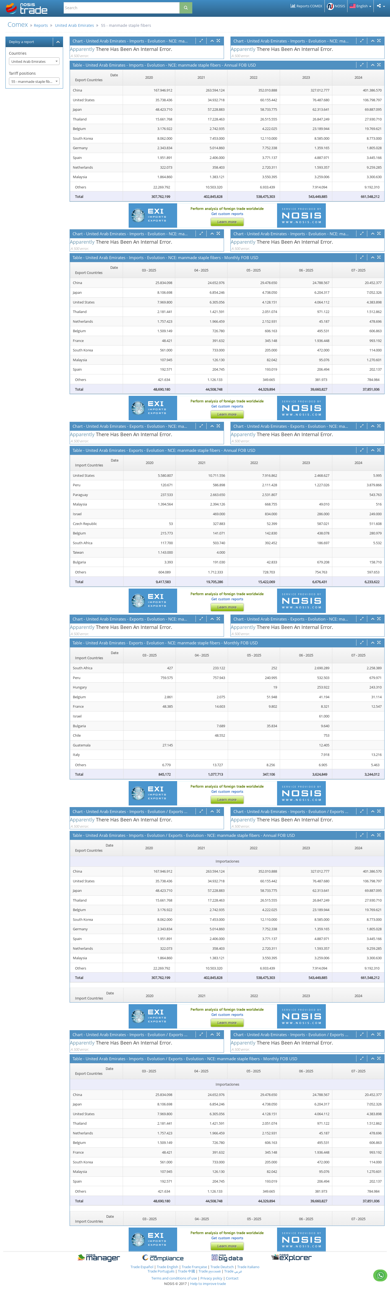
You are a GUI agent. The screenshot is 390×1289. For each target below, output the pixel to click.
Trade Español (142, 1266)
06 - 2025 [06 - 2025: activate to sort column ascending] (306, 270)
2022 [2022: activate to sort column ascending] (253, 77)
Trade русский (210, 1271)
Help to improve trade (208, 1283)
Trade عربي (233, 1271)
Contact (232, 1278)
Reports (41, 25)
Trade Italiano (248, 1266)
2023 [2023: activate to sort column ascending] (306, 77)
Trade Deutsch (222, 1266)
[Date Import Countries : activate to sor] (96, 463)
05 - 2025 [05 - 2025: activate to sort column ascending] (253, 270)
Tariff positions (22, 73)
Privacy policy (211, 1278)
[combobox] (34, 61)
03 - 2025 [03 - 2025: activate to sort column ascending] (149, 270)
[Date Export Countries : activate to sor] (96, 78)
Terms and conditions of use (174, 1278)
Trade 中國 (186, 1271)
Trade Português (161, 1271)
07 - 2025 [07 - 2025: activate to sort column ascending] (358, 270)
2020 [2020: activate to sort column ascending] (149, 77)
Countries (18, 53)
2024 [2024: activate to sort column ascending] (358, 77)
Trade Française (194, 1266)
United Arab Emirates (74, 25)
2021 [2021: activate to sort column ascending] (201, 77)
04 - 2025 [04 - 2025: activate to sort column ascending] (201, 270)
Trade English (167, 1266)
